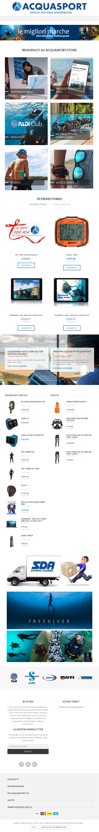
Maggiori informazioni (54, 827)
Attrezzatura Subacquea (66, 135)
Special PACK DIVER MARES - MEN (33, 503)
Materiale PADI (22, 91)
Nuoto (16, 182)
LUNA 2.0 (25, 418)
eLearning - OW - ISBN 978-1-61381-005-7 (26, 315)
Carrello (55, 18)
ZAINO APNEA (27, 536)
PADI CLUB (18, 137)
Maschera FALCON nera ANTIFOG (77, 419)
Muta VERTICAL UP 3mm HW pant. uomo (79, 453)
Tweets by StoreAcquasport (71, 707)
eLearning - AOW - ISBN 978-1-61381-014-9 (72, 315)
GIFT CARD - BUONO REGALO (26, 255)
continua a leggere (17, 366)
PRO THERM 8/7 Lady (30, 469)
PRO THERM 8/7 (28, 452)
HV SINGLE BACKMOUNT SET (33, 402)
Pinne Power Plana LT (77, 402)
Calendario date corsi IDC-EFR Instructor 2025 (25, 352)
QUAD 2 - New (71, 255)
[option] (14, 678)
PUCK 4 (24, 485)
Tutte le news (49, 378)
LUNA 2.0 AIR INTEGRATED (32, 435)
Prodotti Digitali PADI (69, 90)
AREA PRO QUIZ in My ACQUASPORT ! (72, 352)
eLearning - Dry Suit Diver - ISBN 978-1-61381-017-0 (34, 520)
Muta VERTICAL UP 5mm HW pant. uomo (79, 436)
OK (33, 827)
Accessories (65, 182)
